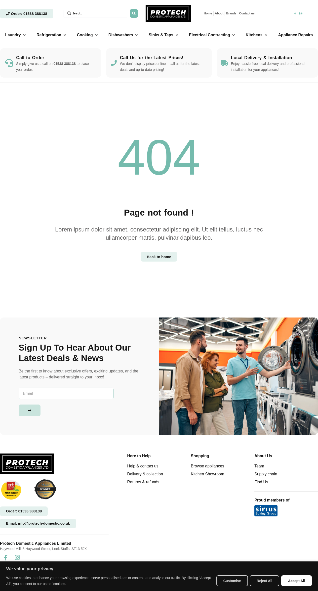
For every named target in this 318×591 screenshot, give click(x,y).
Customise (230, 581)
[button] (16, 35)
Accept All (296, 581)
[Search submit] (134, 13)
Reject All (263, 581)
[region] (159, 576)
